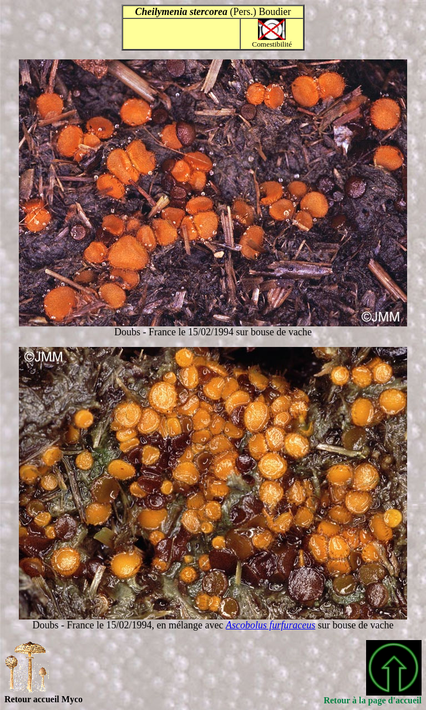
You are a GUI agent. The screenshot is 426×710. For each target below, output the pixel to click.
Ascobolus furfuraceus (271, 625)
